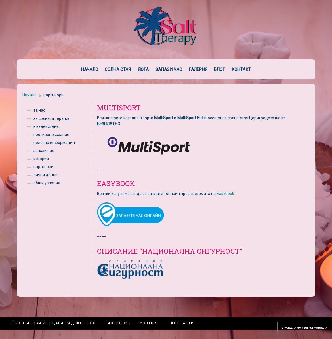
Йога (143, 69)
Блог (219, 69)
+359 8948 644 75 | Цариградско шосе (53, 323)
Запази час (168, 69)
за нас (39, 110)
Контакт (241, 69)
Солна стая (118, 69)
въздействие (46, 126)
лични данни (45, 175)
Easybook (225, 193)
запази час (43, 150)
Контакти (182, 323)
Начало (89, 69)
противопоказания (51, 134)
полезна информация (54, 142)
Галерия (198, 69)
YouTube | (151, 323)
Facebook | (118, 323)
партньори (43, 166)
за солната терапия (51, 118)
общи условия (46, 183)
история (41, 158)
